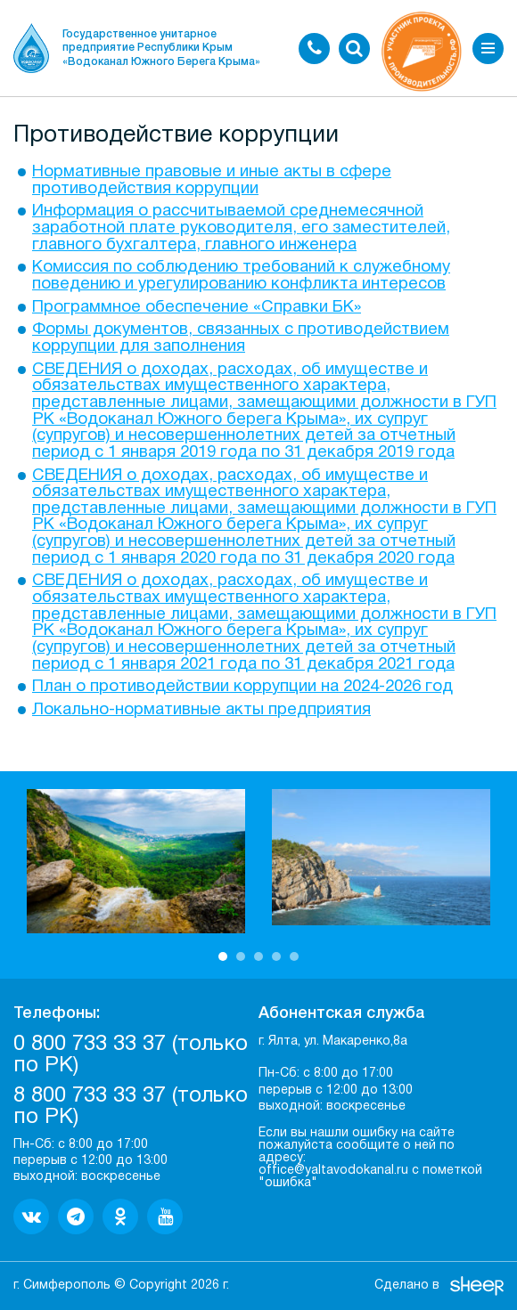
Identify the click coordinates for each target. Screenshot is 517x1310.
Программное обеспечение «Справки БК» (196, 307)
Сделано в (406, 1285)
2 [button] (240, 956)
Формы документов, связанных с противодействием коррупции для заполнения (240, 338)
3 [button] (258, 956)
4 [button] (276, 956)
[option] (135, 861)
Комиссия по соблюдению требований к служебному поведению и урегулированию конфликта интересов (241, 276)
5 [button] (294, 956)
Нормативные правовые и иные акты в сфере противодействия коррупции (211, 181)
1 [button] (222, 956)
